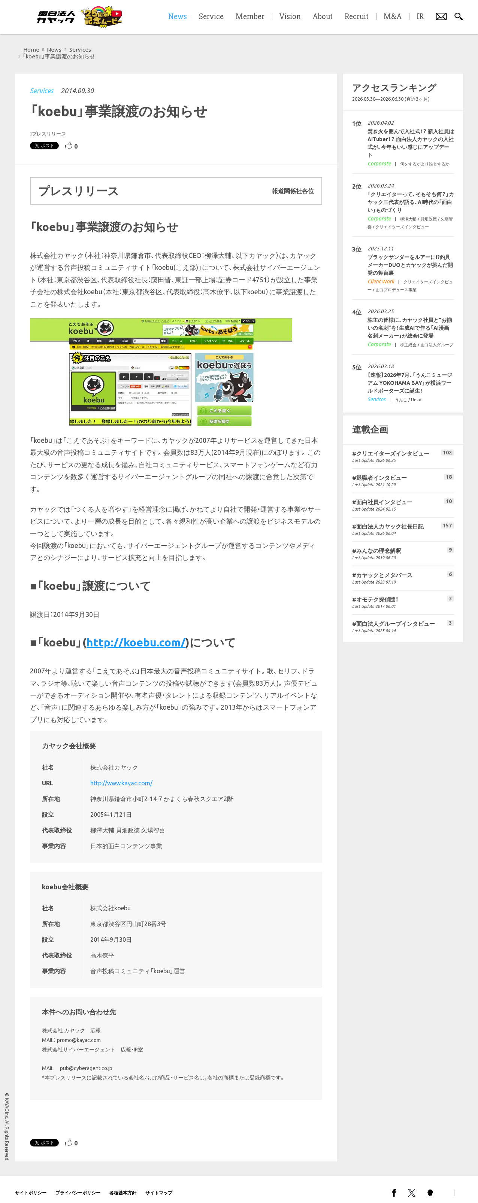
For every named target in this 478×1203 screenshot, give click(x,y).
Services (41, 84)
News (54, 49)
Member (250, 17)
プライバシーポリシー (77, 1186)
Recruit (357, 17)
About (323, 17)
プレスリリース (49, 127)
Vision (290, 17)
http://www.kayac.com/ (121, 776)
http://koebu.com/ (136, 635)
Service (211, 17)
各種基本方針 (122, 1186)
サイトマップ (158, 1186)
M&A (393, 17)
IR (420, 17)
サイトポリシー (30, 1186)
